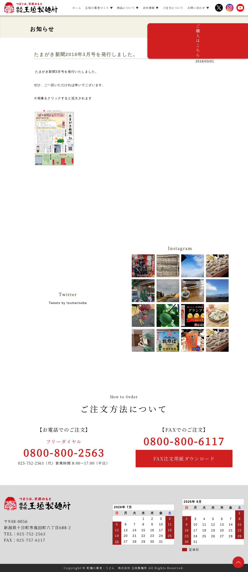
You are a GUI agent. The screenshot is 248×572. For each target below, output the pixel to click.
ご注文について (173, 8)
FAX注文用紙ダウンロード (184, 458)
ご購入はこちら (242, 50)
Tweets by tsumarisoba (68, 303)
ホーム (76, 8)
